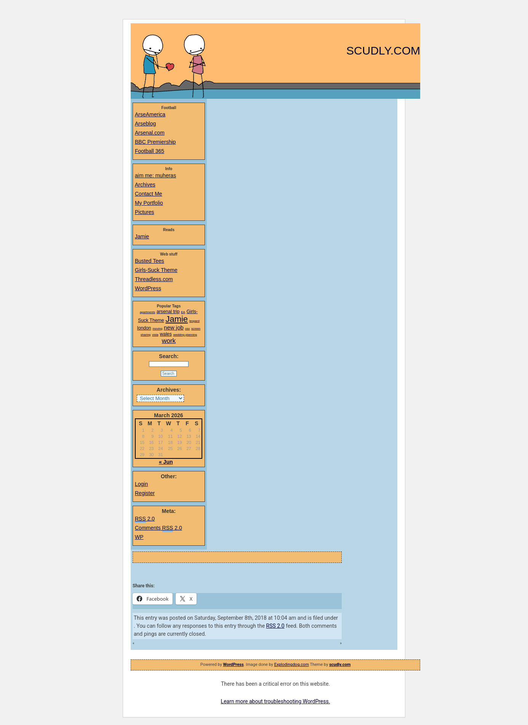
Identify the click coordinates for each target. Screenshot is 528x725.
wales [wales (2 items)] (166, 334)
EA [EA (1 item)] (183, 312)
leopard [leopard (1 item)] (194, 321)
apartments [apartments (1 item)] (147, 312)
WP (139, 537)
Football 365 (149, 151)
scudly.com (383, 50)
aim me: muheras (155, 175)
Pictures (144, 212)
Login (141, 484)
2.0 (145, 519)
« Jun (166, 462)
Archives (145, 185)
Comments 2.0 (158, 528)
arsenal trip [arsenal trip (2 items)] (168, 311)
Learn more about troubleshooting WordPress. (275, 701)
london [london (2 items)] (144, 328)
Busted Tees (149, 261)
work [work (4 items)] (169, 340)
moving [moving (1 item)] (157, 328)
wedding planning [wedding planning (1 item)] (185, 334)
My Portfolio (149, 203)
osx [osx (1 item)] (187, 328)
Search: (168, 356)
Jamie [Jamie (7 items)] (176, 319)
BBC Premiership (155, 142)
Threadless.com (154, 279)
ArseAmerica (150, 114)
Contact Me (148, 194)
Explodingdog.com (291, 664)
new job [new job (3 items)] (174, 327)
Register (145, 493)
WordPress (148, 288)
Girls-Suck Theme (156, 270)
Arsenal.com (150, 133)
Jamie (142, 236)
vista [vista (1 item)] (155, 334)
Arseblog (145, 124)
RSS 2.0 (275, 626)
